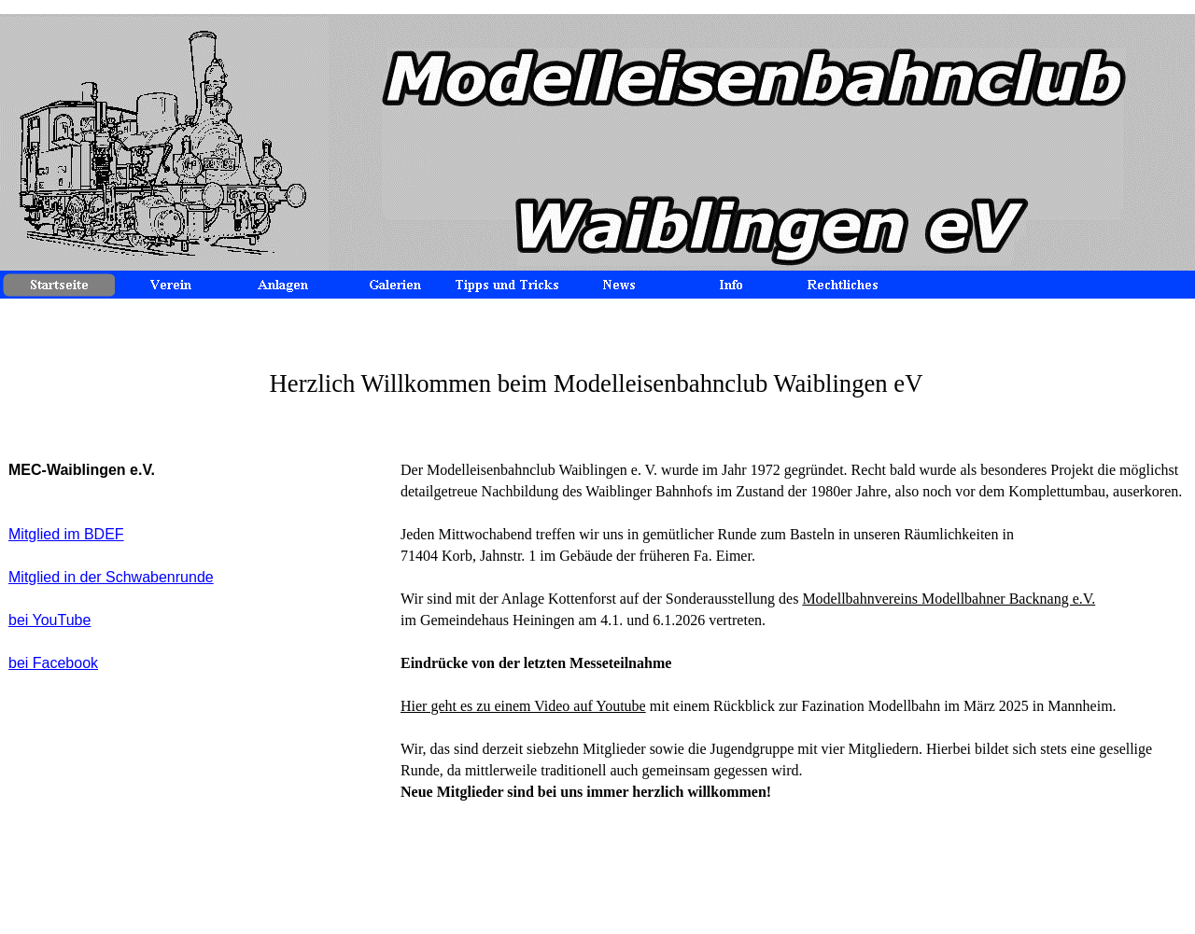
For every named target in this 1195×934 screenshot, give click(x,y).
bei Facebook (53, 663)
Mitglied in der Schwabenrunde (111, 577)
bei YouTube (49, 620)
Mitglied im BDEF (66, 534)
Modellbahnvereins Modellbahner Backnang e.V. (948, 598)
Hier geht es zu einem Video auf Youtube (523, 706)
